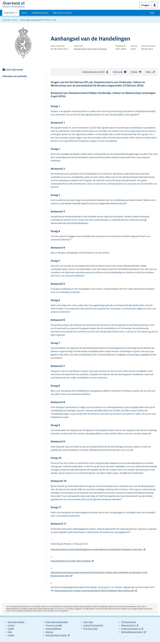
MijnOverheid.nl (128, 622)
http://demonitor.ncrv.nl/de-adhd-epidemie (71, 561)
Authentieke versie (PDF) (95, 72)
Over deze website (16, 622)
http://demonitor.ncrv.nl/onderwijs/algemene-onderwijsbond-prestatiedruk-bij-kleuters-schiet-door (96, 549)
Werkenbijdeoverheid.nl (132, 632)
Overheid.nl (9, 13)
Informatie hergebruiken (57, 622)
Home (24, 12)
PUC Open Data (90, 628)
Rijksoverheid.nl (128, 625)
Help (10, 632)
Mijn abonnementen (62, 12)
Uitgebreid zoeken (40, 12)
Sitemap (49, 632)
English (11, 628)
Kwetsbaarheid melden (56, 635)
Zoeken (11, 635)
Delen (150, 71)
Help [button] (152, 12)
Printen (136, 71)
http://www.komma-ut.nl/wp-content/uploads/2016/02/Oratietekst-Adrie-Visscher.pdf (94, 590)
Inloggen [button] (145, 5)
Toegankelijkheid (53, 628)
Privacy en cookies (54, 625)
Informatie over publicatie (14, 76)
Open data (88, 622)
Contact (11, 625)
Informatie (120, 71)
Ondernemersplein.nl (131, 628)
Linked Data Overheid (93, 625)
